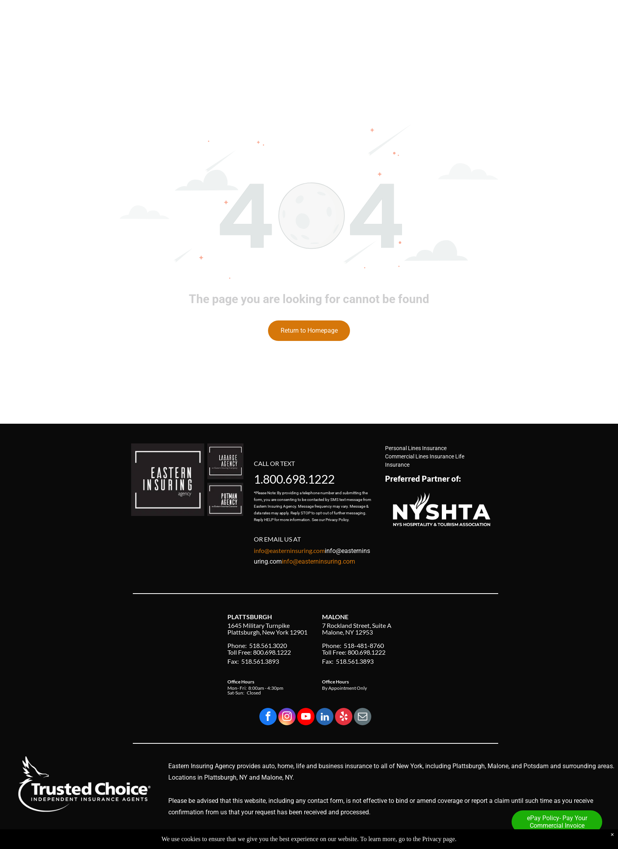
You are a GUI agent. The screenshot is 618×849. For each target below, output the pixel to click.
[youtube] (306, 717)
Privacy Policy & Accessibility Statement (450, 836)
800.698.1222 (299, 479)
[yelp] (343, 717)
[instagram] (287, 717)
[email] (362, 717)
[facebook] (268, 717)
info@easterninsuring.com (318, 561)
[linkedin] (324, 717)
